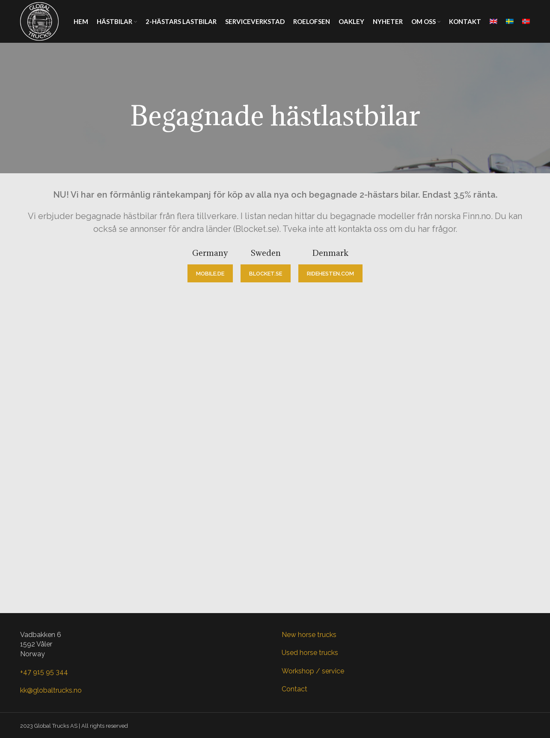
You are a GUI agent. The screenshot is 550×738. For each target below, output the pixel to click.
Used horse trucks (310, 653)
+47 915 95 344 (44, 672)
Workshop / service (313, 671)
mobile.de (210, 273)
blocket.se (265, 273)
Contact (294, 689)
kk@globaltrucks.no (51, 690)
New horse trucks (309, 635)
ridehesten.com (330, 273)
